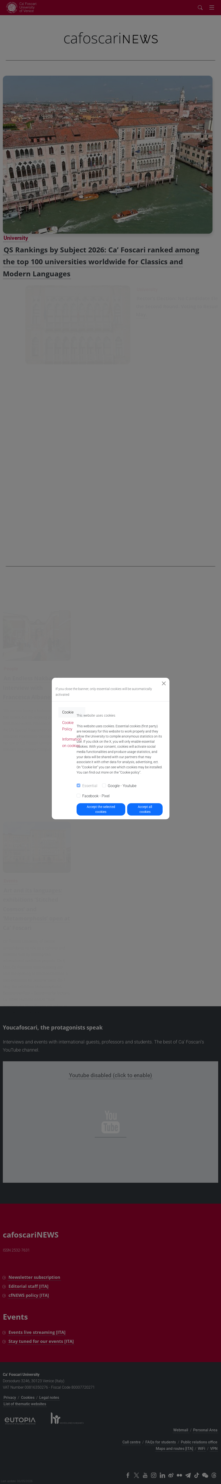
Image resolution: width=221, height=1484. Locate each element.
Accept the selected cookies (101, 809)
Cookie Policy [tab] (68, 725)
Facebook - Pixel (96, 796)
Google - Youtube (122, 786)
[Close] (164, 683)
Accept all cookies (145, 809)
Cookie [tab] (68, 712)
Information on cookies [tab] (72, 742)
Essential (89, 786)
